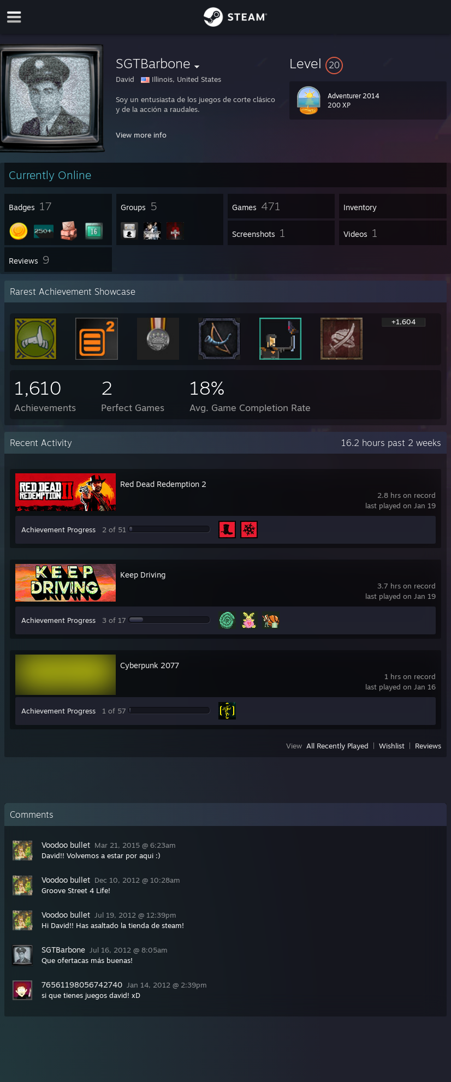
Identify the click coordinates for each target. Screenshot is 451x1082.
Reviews (428, 745)
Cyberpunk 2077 (149, 665)
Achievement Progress (58, 529)
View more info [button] (141, 134)
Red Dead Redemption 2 (163, 484)
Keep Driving (142, 574)
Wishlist (392, 745)
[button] (368, 63)
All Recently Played (337, 745)
